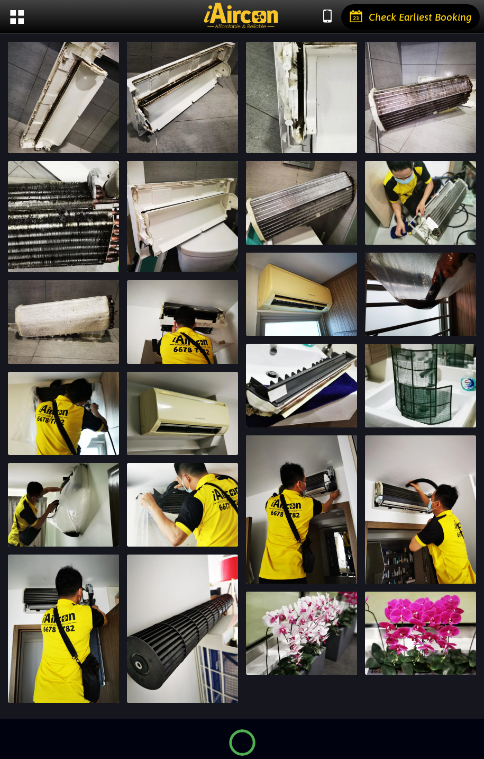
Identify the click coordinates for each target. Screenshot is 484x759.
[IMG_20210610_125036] (63, 629)
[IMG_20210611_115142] (420, 203)
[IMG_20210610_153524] (63, 414)
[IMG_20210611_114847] (301, 203)
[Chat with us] (327, 17)
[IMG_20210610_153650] (420, 294)
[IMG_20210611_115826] (182, 322)
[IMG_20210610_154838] (301, 294)
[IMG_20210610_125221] (420, 509)
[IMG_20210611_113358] (182, 97)
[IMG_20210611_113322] (63, 97)
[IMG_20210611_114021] (182, 216)
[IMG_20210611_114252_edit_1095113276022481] (63, 322)
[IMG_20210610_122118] (420, 633)
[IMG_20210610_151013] (63, 505)
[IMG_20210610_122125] (301, 633)
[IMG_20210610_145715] (182, 505)
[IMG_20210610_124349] (182, 629)
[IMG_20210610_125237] (301, 509)
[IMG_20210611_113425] (301, 97)
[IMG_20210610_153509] (301, 385)
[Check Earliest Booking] (410, 17)
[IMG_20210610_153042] (182, 414)
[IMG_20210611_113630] (63, 216)
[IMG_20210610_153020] (420, 385)
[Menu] (17, 17)
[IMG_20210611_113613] (420, 97)
